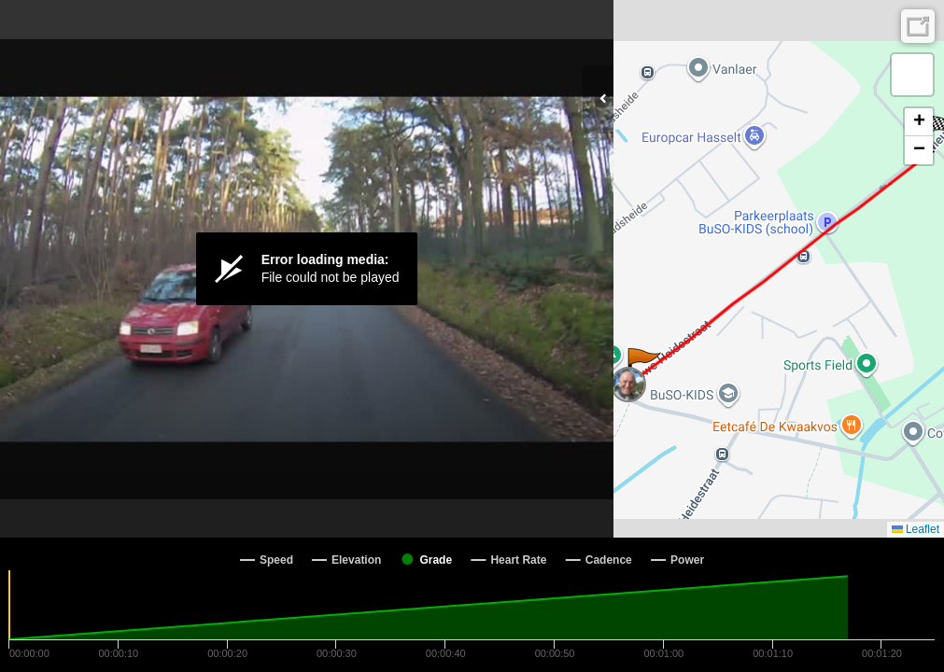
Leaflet (915, 529)
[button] (643, 366)
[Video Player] (306, 269)
